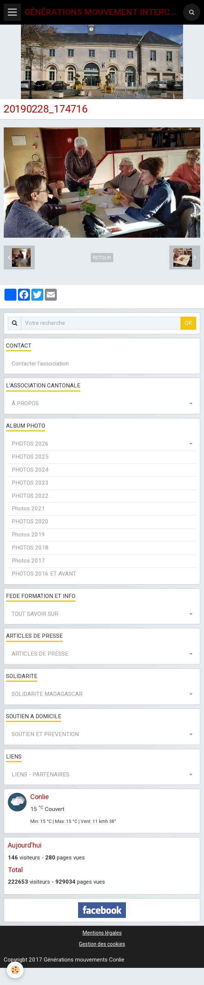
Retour (102, 257)
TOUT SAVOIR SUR (35, 614)
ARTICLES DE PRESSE (40, 653)
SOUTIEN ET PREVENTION (45, 734)
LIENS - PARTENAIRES (40, 774)
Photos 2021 (28, 508)
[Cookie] (15, 970)
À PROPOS (25, 403)
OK (188, 323)
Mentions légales (102, 933)
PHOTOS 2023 (30, 482)
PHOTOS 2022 (30, 495)
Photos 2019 (28, 534)
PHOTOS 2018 (30, 547)
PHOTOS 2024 (30, 469)
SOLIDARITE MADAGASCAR (47, 694)
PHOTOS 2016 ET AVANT (44, 573)
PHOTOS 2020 (30, 521)
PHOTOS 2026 (30, 443)
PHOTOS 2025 (30, 456)
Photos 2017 (28, 560)
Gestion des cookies (102, 944)
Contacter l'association (40, 363)
